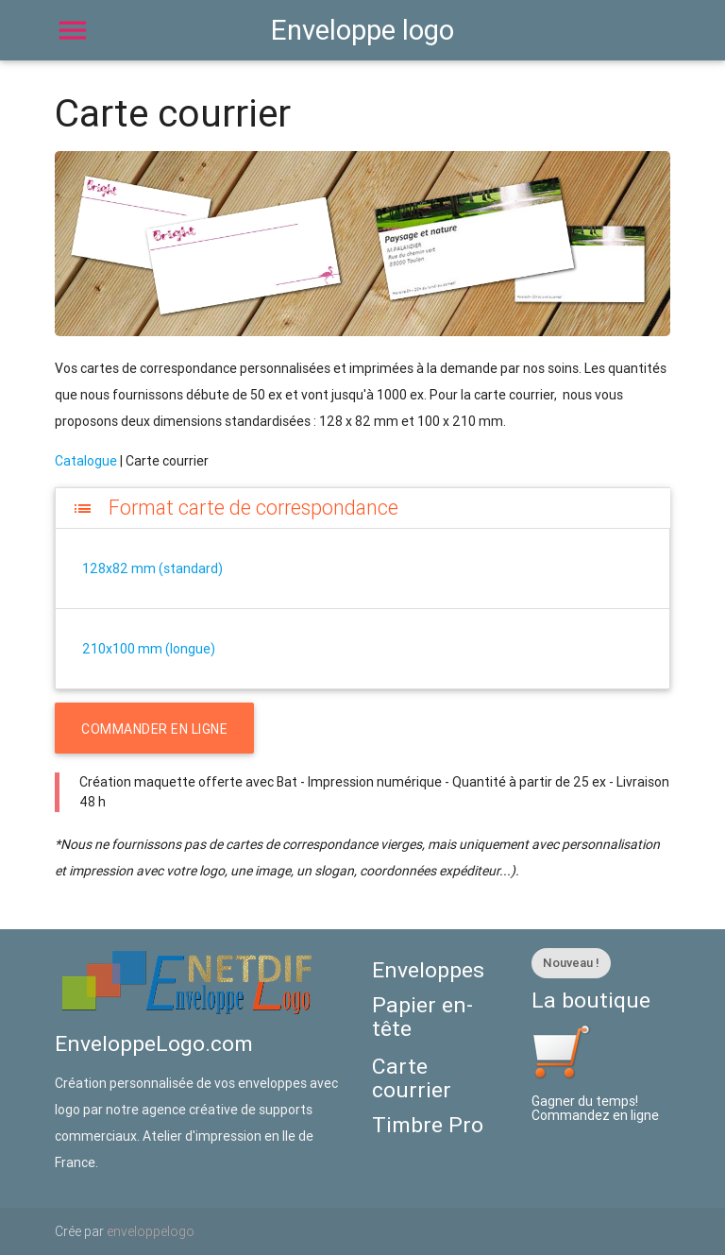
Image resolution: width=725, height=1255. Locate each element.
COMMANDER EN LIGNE (154, 729)
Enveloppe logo (362, 30)
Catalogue (86, 460)
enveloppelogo (150, 1231)
